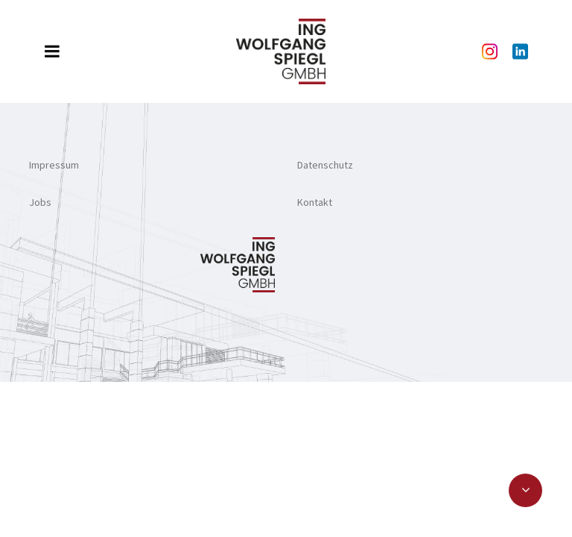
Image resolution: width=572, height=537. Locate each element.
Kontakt (314, 202)
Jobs (40, 202)
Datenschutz (325, 165)
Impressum (54, 165)
